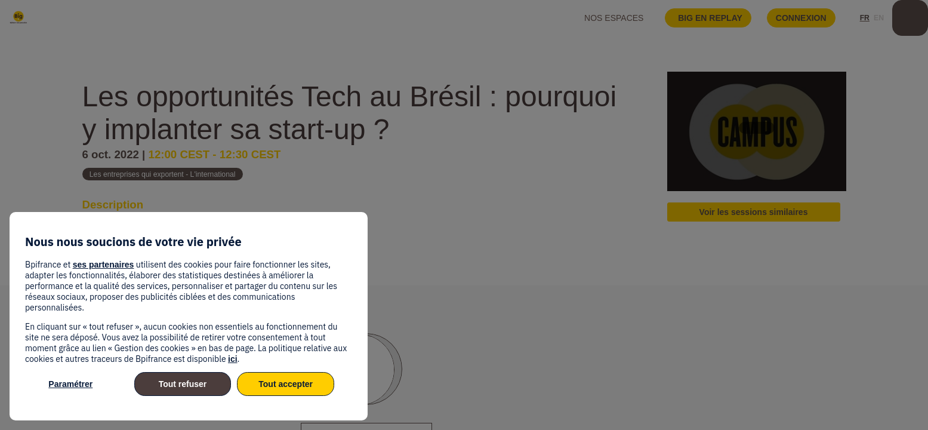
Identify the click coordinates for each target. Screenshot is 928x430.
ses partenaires (103, 264)
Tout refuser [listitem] (183, 384)
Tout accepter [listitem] (285, 384)
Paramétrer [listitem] (70, 384)
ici (233, 359)
